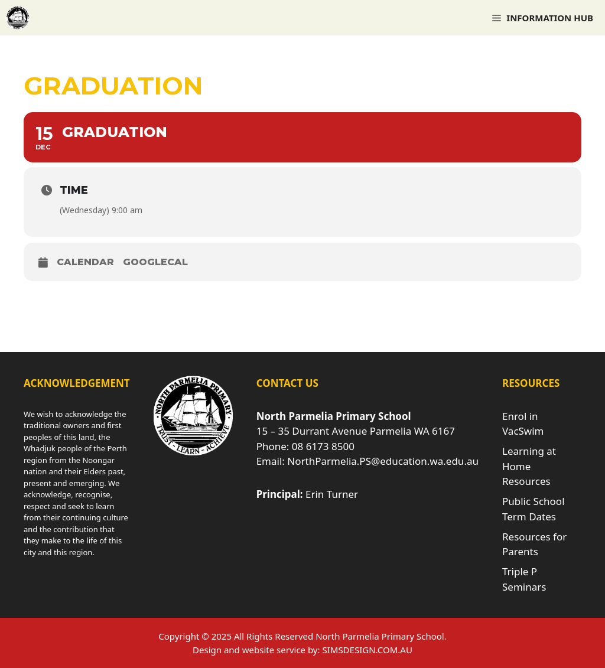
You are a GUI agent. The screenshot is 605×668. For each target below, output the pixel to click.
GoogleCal (155, 262)
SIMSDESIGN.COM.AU (367, 650)
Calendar (85, 262)
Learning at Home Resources (529, 466)
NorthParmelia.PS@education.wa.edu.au (383, 461)
